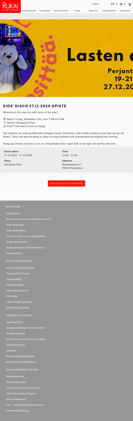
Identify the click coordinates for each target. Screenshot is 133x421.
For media (12, 296)
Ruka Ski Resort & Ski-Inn (22, 369)
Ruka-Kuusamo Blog (17, 307)
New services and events (20, 267)
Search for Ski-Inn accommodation (26, 236)
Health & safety (15, 284)
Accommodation (45, 11)
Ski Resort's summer (61, 11)
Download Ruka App (17, 410)
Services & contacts (19, 315)
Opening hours (14, 322)
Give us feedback (16, 399)
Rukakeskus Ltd (15, 376)
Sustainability (14, 279)
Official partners (15, 344)
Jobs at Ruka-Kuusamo (19, 301)
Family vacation (125, 11)
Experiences (93, 11)
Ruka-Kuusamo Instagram (21, 361)
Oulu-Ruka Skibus (16, 230)
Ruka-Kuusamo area (19, 261)
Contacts (11, 350)
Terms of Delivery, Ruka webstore (25, 247)
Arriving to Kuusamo (29, 11)
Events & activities (109, 11)
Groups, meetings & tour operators (26, 327)
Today (95, 4)
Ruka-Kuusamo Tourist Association (26, 339)
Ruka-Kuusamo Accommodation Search (28, 219)
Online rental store (16, 241)
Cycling (77, 11)
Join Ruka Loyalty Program (21, 393)
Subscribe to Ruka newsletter (23, 387)
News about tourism (17, 290)
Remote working (15, 333)
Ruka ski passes (15, 224)
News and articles (16, 382)
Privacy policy (14, 253)
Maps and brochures (17, 273)
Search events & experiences (66, 183)
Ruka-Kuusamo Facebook (20, 356)
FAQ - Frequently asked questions (25, 404)
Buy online (13, 206)
